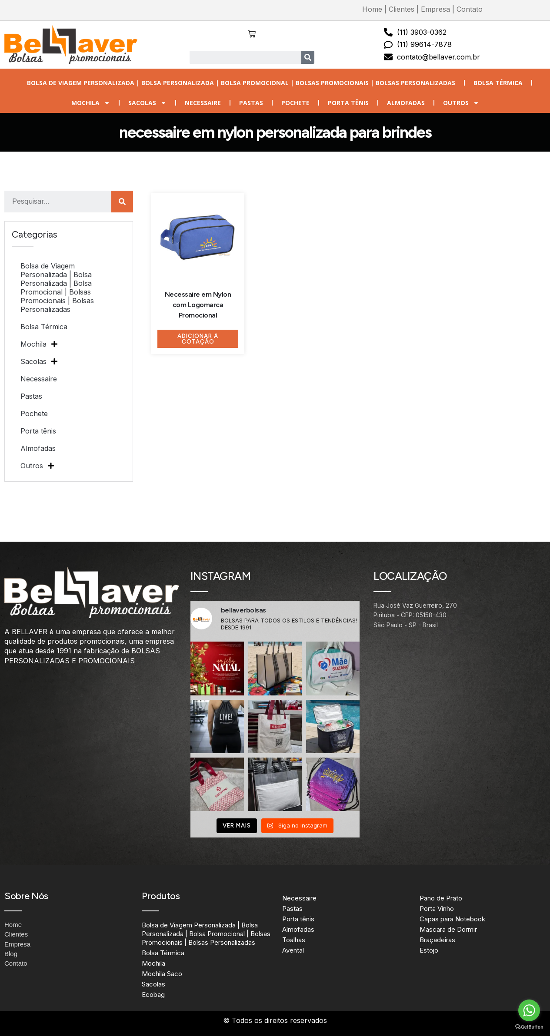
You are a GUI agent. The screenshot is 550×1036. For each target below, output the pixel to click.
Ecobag (153, 994)
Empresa (435, 9)
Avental (293, 950)
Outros (461, 103)
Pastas (251, 103)
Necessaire (203, 103)
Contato (470, 9)
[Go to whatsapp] (529, 1010)
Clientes (401, 9)
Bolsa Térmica (498, 83)
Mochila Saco (162, 974)
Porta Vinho (437, 908)
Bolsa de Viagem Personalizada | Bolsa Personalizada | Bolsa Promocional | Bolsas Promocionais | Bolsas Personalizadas (241, 83)
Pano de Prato (441, 898)
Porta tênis (348, 103)
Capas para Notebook (452, 919)
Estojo (429, 950)
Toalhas (293, 940)
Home (372, 9)
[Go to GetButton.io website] (529, 1027)
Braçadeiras (437, 940)
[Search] (307, 57)
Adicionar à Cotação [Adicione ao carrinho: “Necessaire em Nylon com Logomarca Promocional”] (197, 339)
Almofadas (406, 103)
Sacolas (147, 103)
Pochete (295, 103)
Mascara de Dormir (448, 929)
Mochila (90, 103)
